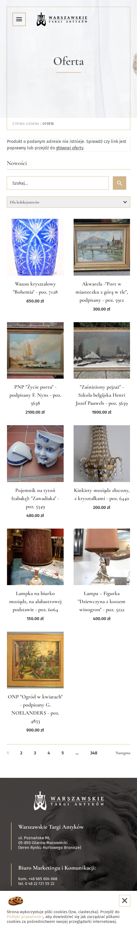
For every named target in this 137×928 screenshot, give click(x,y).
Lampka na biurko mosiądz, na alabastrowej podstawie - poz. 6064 (35, 601)
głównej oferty (69, 147)
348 (93, 752)
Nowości (17, 163)
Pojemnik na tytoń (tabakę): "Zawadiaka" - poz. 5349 (35, 498)
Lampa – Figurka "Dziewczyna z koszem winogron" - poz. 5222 (101, 601)
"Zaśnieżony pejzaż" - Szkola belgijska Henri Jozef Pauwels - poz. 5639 (102, 395)
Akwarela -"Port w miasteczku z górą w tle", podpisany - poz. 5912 (101, 292)
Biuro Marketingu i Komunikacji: (57, 867)
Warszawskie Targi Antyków (51, 826)
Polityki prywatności (25, 916)
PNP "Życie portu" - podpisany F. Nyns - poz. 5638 (35, 395)
